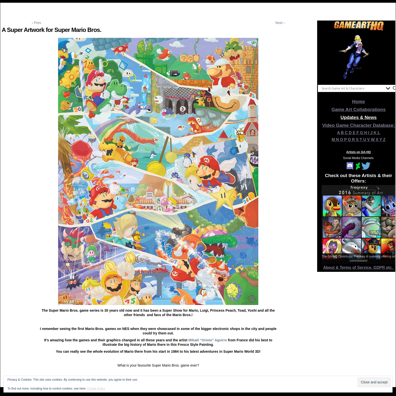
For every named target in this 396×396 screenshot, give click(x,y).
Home (358, 101)
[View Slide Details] (358, 56)
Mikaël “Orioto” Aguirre (207, 340)
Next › (280, 23)
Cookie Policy (96, 388)
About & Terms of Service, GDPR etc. (358, 267)
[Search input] (352, 88)
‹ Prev (36, 23)
